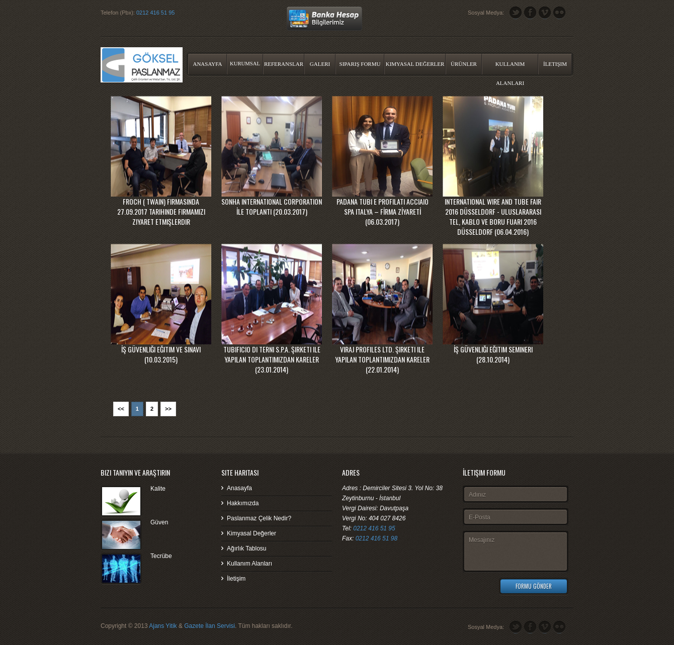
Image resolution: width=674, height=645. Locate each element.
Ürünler (464, 64)
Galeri (320, 64)
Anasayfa (207, 64)
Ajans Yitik (163, 625)
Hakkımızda (243, 503)
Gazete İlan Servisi (209, 625)
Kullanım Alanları (510, 67)
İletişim (555, 64)
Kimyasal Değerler (415, 64)
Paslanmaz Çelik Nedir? (259, 518)
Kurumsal (245, 63)
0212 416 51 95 (155, 13)
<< (121, 409)
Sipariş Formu (360, 64)
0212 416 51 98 (376, 538)
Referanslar (283, 64)
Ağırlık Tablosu (247, 548)
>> (168, 409)
